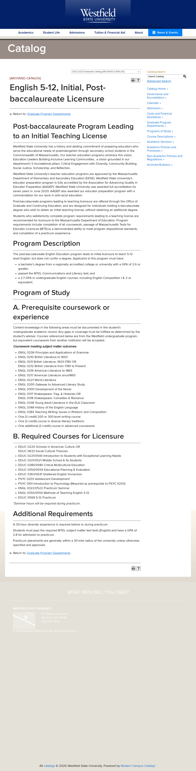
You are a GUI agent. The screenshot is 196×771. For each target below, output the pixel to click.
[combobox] (106, 72)
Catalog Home (156, 88)
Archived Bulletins (158, 164)
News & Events (167, 32)
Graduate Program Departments (49, 114)
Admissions (77, 32)
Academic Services (159, 141)
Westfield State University (98, 15)
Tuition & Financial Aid (109, 32)
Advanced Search (159, 81)
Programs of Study (159, 131)
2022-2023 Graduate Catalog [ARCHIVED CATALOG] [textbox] (98, 72)
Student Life (51, 32)
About (139, 32)
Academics (25, 32)
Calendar (153, 103)
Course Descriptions (160, 136)
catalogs (49, 766)
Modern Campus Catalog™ (138, 766)
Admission (154, 108)
